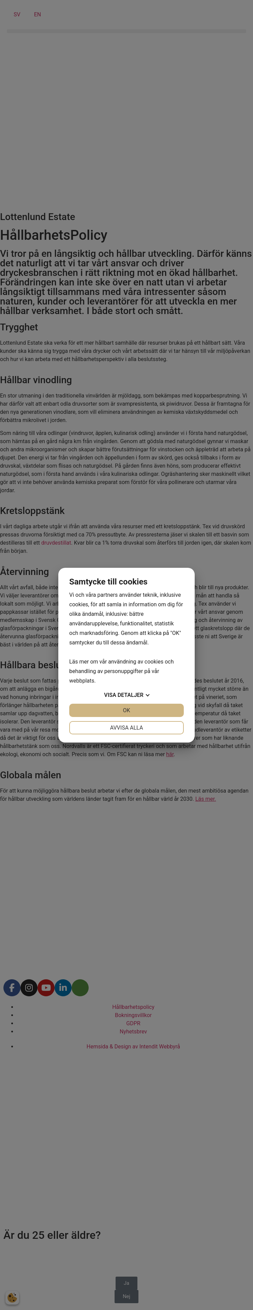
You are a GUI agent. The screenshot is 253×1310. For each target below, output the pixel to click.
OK (126, 710)
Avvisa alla (126, 727)
